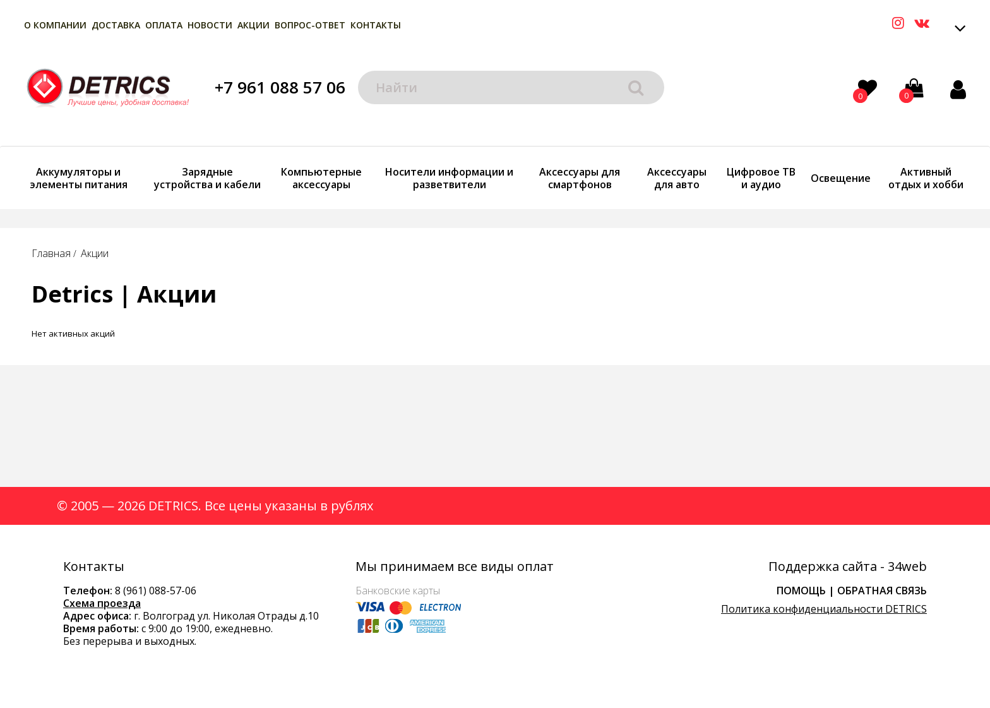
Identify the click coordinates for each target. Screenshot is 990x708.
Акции (253, 25)
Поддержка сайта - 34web (847, 566)
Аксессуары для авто (677, 178)
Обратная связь (882, 590)
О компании (55, 25)
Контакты (375, 25)
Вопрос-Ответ (310, 25)
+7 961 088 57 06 (280, 87)
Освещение (841, 178)
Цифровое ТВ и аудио (761, 178)
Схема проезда (102, 603)
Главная (51, 253)
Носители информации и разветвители (449, 178)
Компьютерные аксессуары (321, 178)
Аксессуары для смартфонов (579, 178)
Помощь (801, 590)
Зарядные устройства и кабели (207, 178)
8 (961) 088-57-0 (153, 590)
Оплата (163, 25)
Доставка (116, 25)
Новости (210, 25)
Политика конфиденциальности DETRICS (824, 609)
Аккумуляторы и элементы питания (79, 178)
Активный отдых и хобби (925, 178)
